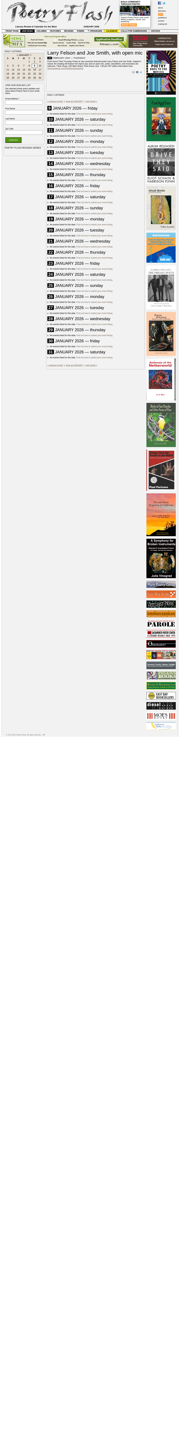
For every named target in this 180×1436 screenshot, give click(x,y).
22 (29, 73)
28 (23, 77)
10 (40, 65)
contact (161, 21)
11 (7, 69)
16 (34, 69)
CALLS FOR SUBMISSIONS (134, 31)
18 (7, 73)
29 (29, 77)
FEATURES (55, 31)
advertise (162, 11)
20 (18, 73)
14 (23, 69)
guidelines (162, 18)
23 (34, 73)
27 (18, 77)
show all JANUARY (74, 101)
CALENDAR (111, 31)
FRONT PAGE (12, 31)
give (161, 14)
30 (34, 77)
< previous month (55, 101)
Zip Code (9, 129)
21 (23, 73)
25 (7, 77)
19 (13, 73)
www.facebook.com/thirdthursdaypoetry (64, 68)
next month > (91, 101)
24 (40, 73)
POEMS (80, 31)
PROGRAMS (95, 31)
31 (40, 77)
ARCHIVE (155, 31)
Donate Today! (129, 25)
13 (18, 69)
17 (40, 69)
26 (13, 77)
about (160, 8)
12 (13, 69)
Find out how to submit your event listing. (94, 114)
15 (29, 69)
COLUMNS (41, 31)
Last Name (10, 119)
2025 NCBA (27, 31)
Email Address (12, 99)
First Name (10, 109)
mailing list (162, 24)
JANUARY (23, 55)
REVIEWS (68, 31)
